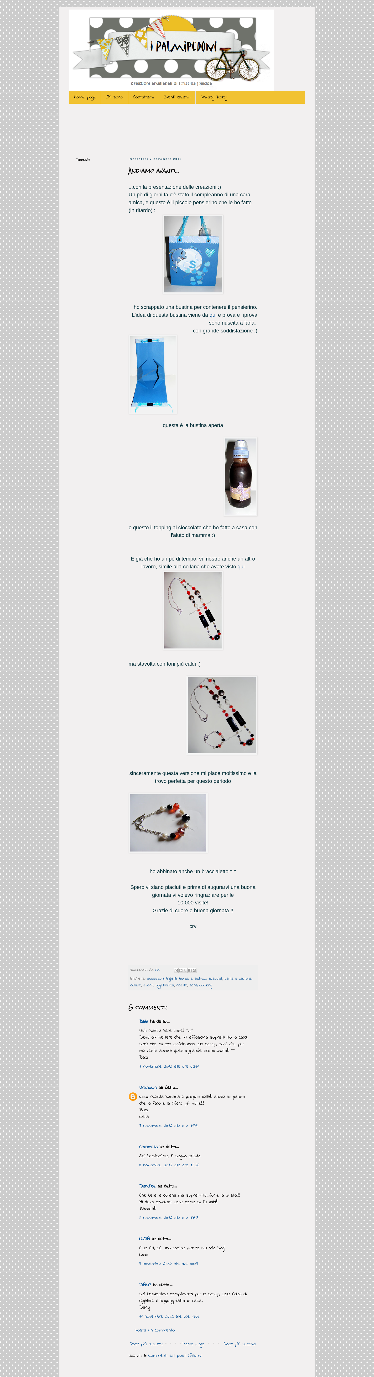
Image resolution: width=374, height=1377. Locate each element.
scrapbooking (201, 985)
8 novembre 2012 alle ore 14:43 (168, 1217)
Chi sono (114, 97)
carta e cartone (238, 979)
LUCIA (144, 1239)
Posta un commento (155, 1330)
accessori (155, 979)
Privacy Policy (214, 97)
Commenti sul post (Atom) (174, 1355)
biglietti (171, 979)
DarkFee (147, 1186)
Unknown (148, 1087)
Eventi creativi (177, 97)
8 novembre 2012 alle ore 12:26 (169, 1165)
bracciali (215, 979)
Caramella (148, 1147)
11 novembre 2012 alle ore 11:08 (169, 1316)
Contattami (143, 97)
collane (135, 985)
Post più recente (146, 1344)
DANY (145, 1285)
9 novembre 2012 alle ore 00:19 (168, 1263)
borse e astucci (193, 979)
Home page (85, 97)
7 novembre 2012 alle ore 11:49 (168, 1125)
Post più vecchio (239, 1344)
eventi (148, 985)
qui (212, 315)
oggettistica (165, 985)
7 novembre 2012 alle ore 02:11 (169, 1066)
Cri (158, 970)
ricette (182, 985)
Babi (143, 1021)
